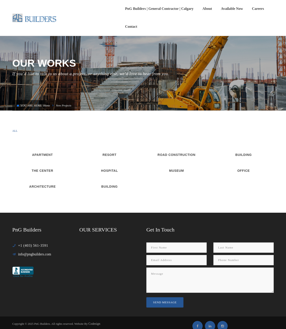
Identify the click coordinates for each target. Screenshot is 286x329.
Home (46, 87)
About (191, 9)
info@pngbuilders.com (34, 236)
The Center (42, 153)
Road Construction (177, 137)
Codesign (94, 306)
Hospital (109, 153)
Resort (110, 137)
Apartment (42, 137)
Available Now (216, 9)
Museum (176, 153)
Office (243, 153)
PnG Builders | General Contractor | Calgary (143, 9)
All (14, 113)
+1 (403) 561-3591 (33, 227)
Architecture (42, 168)
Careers (242, 9)
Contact (263, 9)
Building (243, 137)
